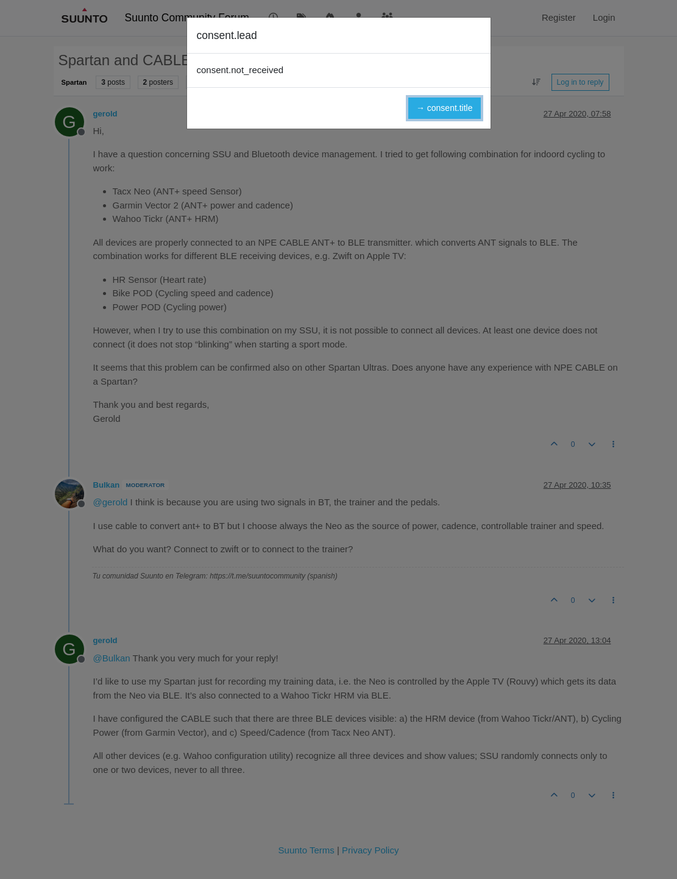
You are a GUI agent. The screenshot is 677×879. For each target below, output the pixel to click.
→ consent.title (444, 108)
